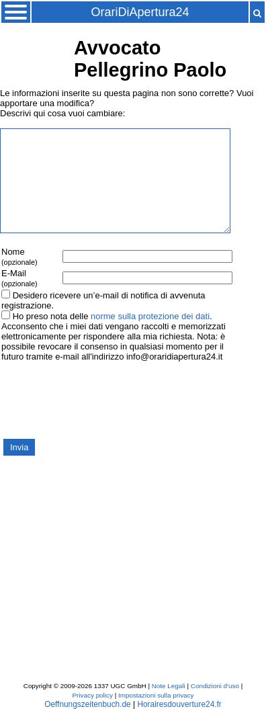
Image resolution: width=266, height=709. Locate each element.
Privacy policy (93, 695)
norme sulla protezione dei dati (150, 316)
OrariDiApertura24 (140, 12)
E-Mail (19, 278)
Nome (19, 256)
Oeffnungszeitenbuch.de (87, 704)
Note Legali (168, 686)
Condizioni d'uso (215, 686)
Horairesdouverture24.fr (179, 704)
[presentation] (102, 399)
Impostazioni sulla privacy (156, 695)
